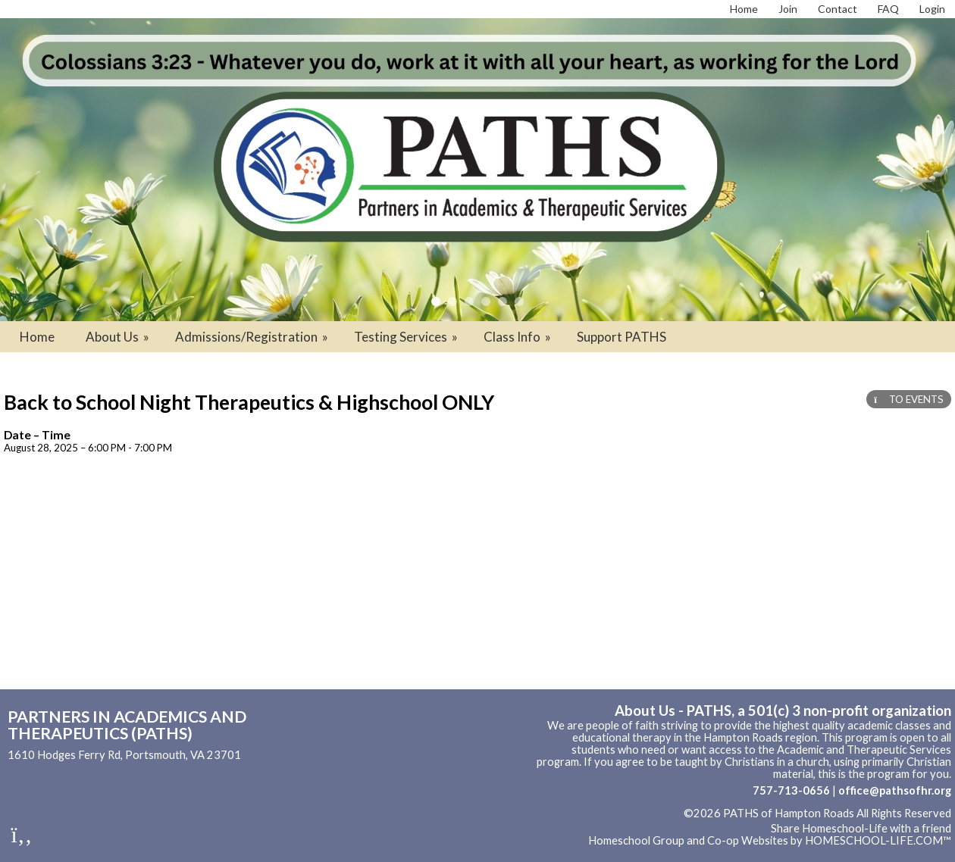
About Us (119, 337)
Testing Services (407, 337)
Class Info (518, 337)
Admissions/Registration (252, 337)
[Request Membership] (787, 8)
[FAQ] (888, 8)
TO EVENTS (909, 399)
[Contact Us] (837, 8)
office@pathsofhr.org (894, 790)
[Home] (744, 8)
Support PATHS (621, 337)
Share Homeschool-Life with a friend (861, 828)
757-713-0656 (791, 790)
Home (37, 337)
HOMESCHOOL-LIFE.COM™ (878, 840)
